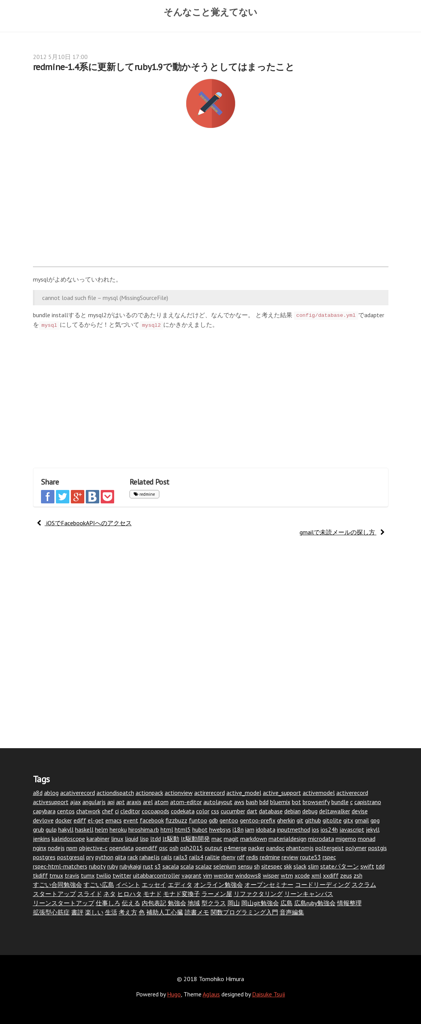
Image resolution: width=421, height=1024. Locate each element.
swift (367, 866)
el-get (96, 820)
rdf (241, 857)
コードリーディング (322, 884)
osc (163, 848)
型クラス (213, 903)
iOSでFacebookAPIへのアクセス (84, 523)
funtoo (198, 820)
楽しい (94, 912)
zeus (346, 875)
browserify (316, 802)
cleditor (130, 811)
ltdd (155, 838)
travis (72, 875)
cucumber (233, 811)
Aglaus (211, 994)
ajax (75, 802)
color (203, 811)
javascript (351, 829)
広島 (286, 903)
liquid (131, 838)
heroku (118, 829)
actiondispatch (115, 792)
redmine (144, 494)
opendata (121, 848)
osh (174, 848)
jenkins (41, 838)
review (290, 857)
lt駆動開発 (195, 838)
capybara (44, 811)
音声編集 (292, 912)
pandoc (275, 848)
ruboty (97, 866)
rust (148, 866)
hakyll (66, 829)
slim (313, 866)
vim (207, 875)
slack (299, 866)
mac (216, 838)
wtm (287, 875)
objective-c (93, 848)
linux (117, 838)
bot (296, 802)
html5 (183, 829)
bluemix (280, 802)
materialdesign (287, 838)
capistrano (367, 802)
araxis (133, 802)
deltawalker (334, 811)
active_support (282, 792)
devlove (43, 820)
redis (252, 857)
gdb (213, 820)
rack (133, 857)
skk (288, 866)
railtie (212, 857)
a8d (38, 792)
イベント (128, 884)
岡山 (234, 903)
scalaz (203, 866)
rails (166, 857)
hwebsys (220, 829)
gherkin (286, 820)
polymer (356, 848)
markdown (253, 838)
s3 (158, 866)
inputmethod (293, 829)
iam (249, 829)
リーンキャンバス (308, 894)
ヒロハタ (129, 894)
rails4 (196, 857)
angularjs (94, 802)
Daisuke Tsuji (268, 994)
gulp (51, 829)
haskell (84, 829)
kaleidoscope (68, 838)
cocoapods (155, 811)
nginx (39, 848)
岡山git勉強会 (260, 903)
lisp (144, 838)
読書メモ (197, 912)
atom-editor (186, 802)
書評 (77, 912)
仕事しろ (108, 903)
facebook (152, 820)
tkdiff (40, 875)
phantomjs (300, 848)
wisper (271, 875)
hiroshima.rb (143, 829)
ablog (51, 792)
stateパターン (339, 866)
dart (252, 811)
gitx (348, 820)
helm (101, 829)
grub (38, 829)
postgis (377, 848)
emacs (113, 820)
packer (256, 848)
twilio (103, 875)
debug (310, 811)
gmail (362, 820)
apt (120, 802)
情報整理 (349, 903)
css (215, 811)
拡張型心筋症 (51, 912)
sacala (170, 866)
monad (366, 838)
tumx (88, 875)
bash (252, 802)
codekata (183, 811)
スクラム (364, 884)
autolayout (218, 802)
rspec (329, 857)
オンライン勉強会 (218, 884)
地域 (194, 903)
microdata (321, 838)
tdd (380, 866)
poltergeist (329, 848)
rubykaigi (130, 866)
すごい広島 (99, 884)
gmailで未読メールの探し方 (342, 532)
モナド (152, 894)
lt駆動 (170, 838)
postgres (44, 857)
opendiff (146, 848)
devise (360, 811)
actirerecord (209, 792)
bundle (340, 802)
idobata (265, 829)
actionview (179, 792)
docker (63, 820)
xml (316, 875)
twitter (122, 875)
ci (117, 811)
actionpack (149, 792)
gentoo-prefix (257, 820)
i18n (238, 829)
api (111, 802)
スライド (89, 894)
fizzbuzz (176, 820)
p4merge (235, 848)
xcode (302, 875)
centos (66, 811)
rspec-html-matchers (60, 866)
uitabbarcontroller (156, 875)
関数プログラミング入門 (244, 912)
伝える (131, 903)
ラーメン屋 (216, 894)
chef (107, 811)
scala (187, 866)
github (313, 820)
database (271, 811)
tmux (56, 875)
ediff (80, 820)
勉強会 (177, 903)
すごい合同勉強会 (57, 884)
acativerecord (77, 792)
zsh (358, 875)
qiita (120, 857)
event (130, 820)
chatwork (88, 811)
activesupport (51, 802)
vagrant (191, 875)
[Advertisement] (210, 201)
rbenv (228, 857)
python (104, 857)
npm (71, 848)
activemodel (319, 792)
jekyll (373, 829)
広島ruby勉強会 (315, 903)
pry (90, 857)
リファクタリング (258, 894)
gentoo (229, 820)
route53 (310, 857)
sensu (245, 866)
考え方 (128, 912)
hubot (200, 829)
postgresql (71, 857)
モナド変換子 (181, 894)
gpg (375, 820)
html (167, 829)
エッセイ (154, 884)
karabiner (98, 838)
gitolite (332, 820)
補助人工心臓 (164, 912)
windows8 (248, 875)
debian (292, 811)
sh (257, 866)
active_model (243, 792)
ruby (112, 866)
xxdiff (331, 875)
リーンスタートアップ (63, 903)
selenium (224, 866)
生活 (111, 912)
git (300, 820)
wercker (224, 875)
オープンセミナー (268, 884)
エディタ (180, 884)
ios (315, 829)
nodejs (56, 848)
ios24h (329, 829)
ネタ (109, 894)
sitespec (271, 866)
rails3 (181, 857)
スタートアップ (54, 894)
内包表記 (154, 903)
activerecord (352, 792)
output (214, 848)
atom (161, 802)
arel (148, 802)
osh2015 (191, 848)
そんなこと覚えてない (210, 12)
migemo (346, 838)
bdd (264, 802)
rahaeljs (149, 857)
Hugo (174, 994)
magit (231, 838)
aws (239, 802)
